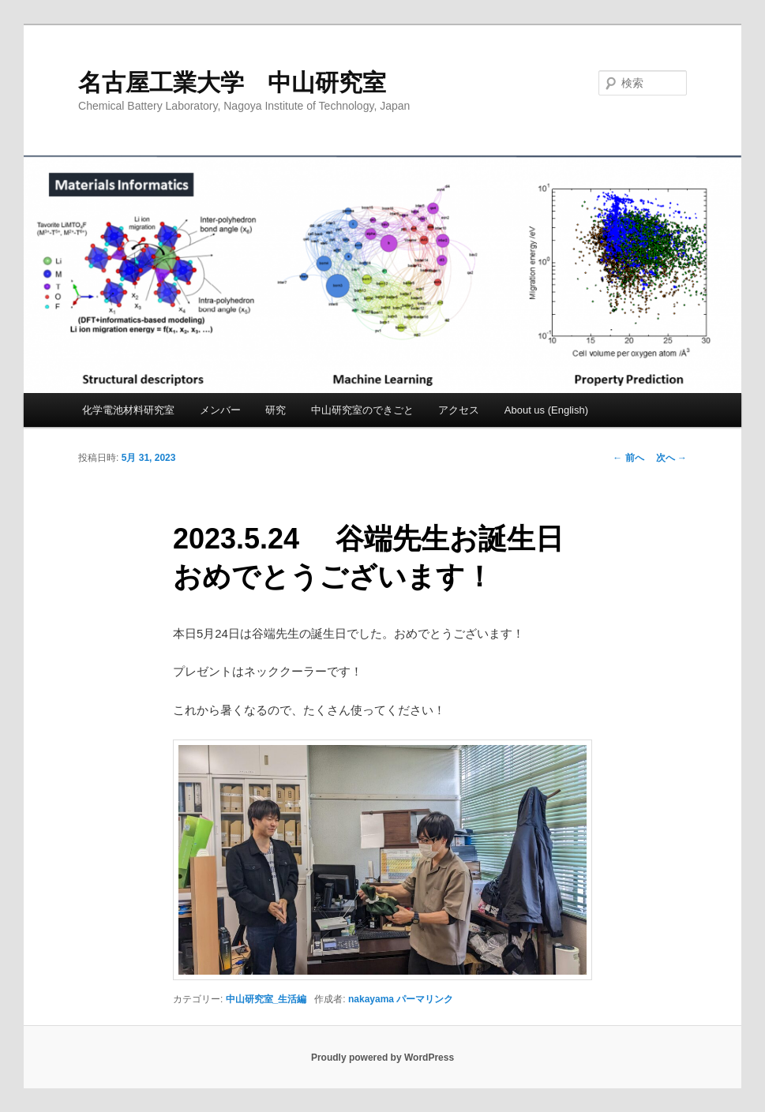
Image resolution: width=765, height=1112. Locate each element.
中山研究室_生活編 (266, 999)
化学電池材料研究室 (128, 410)
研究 (275, 410)
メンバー (220, 410)
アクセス (458, 410)
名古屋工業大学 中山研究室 (232, 82)
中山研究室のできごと (362, 410)
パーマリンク (424, 999)
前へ (628, 457)
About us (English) (546, 410)
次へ (671, 457)
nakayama (371, 999)
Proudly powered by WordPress (382, 1057)
